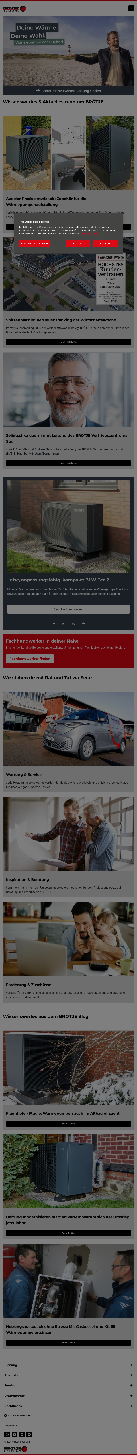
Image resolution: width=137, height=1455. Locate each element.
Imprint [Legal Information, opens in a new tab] (96, 233)
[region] (68, 233)
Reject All (78, 243)
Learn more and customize (34, 243)
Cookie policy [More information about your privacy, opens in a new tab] (85, 233)
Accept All (105, 243)
